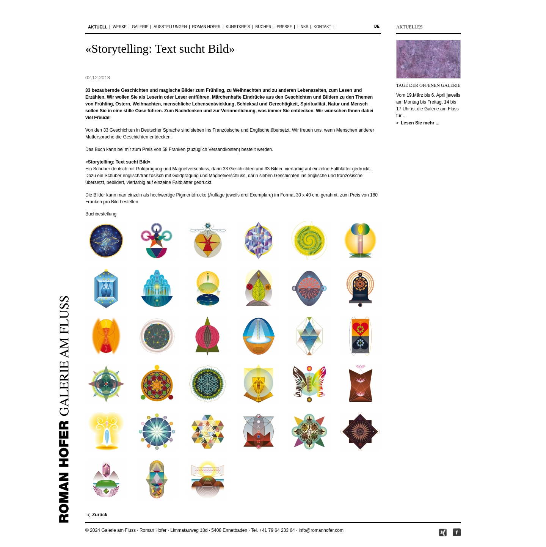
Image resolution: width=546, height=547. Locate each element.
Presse (284, 27)
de (377, 26)
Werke (120, 27)
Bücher (263, 27)
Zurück (99, 514)
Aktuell (97, 27)
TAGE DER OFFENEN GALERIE (428, 85)
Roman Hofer (206, 27)
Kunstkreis (238, 27)
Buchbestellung (100, 214)
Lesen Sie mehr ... (420, 123)
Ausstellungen (170, 27)
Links (302, 27)
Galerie (140, 27)
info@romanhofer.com (321, 530)
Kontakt (322, 27)
